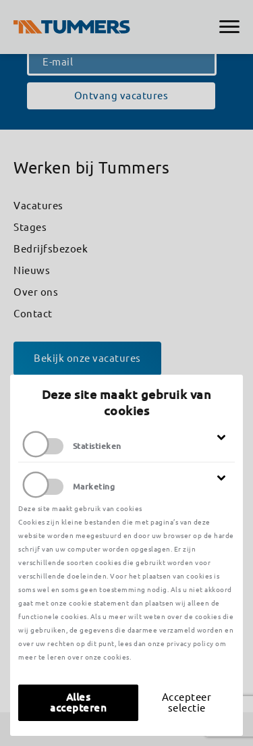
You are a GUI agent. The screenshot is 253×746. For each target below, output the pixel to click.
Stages (30, 227)
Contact (33, 313)
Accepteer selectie (187, 702)
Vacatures (38, 205)
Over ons (35, 292)
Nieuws (31, 270)
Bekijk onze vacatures (87, 358)
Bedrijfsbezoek (50, 249)
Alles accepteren (78, 702)
